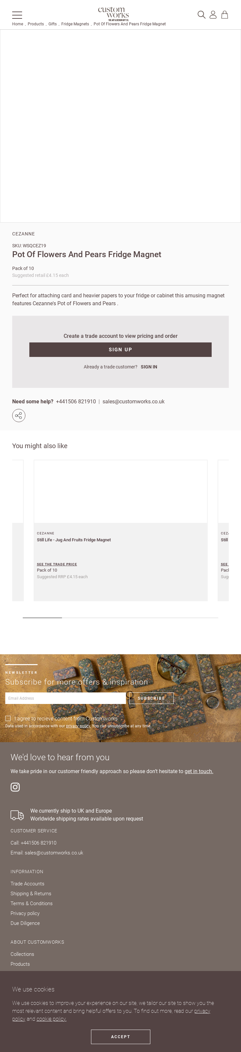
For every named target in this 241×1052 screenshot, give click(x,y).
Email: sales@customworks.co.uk (47, 853)
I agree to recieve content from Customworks (66, 718)
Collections (22, 954)
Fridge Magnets (75, 24)
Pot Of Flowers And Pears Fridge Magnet (130, 24)
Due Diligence (25, 923)
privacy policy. (78, 726)
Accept (120, 1037)
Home (17, 24)
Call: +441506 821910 (33, 843)
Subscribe (151, 698)
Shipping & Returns (31, 894)
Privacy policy (25, 913)
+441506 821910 (76, 401)
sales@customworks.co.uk (134, 401)
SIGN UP (121, 350)
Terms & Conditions (32, 903)
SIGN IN (149, 366)
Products (36, 24)
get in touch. (199, 771)
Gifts (52, 24)
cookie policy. (52, 1019)
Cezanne (23, 233)
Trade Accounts (28, 884)
